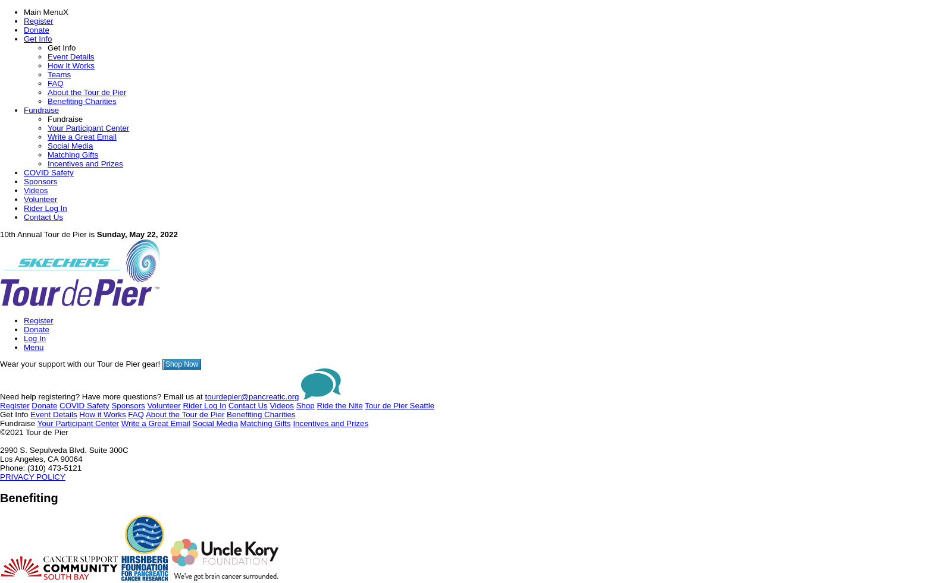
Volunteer (40, 199)
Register (39, 21)
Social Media (70, 145)
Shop (305, 405)
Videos (36, 190)
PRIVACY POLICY (32, 476)
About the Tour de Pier (87, 92)
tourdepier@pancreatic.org (252, 396)
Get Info (38, 38)
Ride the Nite (340, 405)
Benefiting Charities (82, 101)
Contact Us (43, 217)
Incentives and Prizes (85, 163)
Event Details (71, 56)
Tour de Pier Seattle (399, 405)
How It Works (71, 65)
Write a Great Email (82, 137)
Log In (35, 338)
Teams (59, 74)
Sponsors (40, 181)
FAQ (56, 83)
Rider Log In (45, 208)
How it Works (102, 414)
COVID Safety (49, 172)
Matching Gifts (73, 154)
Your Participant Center (88, 128)
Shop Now (181, 364)
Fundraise (41, 110)
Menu (33, 347)
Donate (36, 30)
